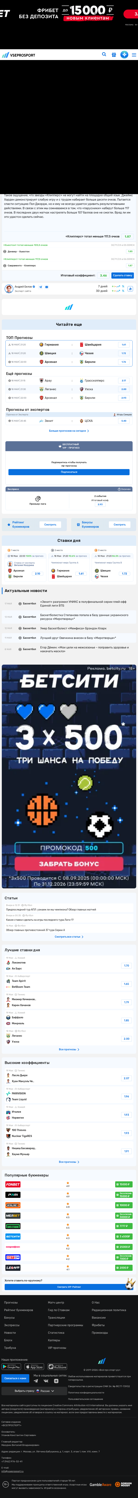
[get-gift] (114, 55)
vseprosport (18, 55)
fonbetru (69, 749)
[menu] (134, 54)
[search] (104, 54)
